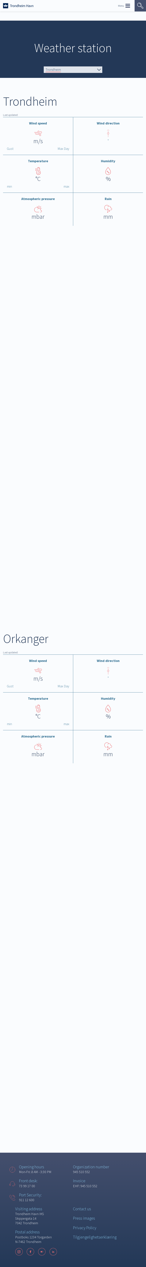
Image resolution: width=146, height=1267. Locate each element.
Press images (84, 1218)
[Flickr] (42, 1252)
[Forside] (18, 5)
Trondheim (53, 69)
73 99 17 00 (27, 1186)
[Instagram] (19, 1252)
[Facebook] (30, 1252)
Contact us (82, 1208)
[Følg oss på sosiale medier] (38, 1252)
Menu (124, 6)
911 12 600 (26, 1200)
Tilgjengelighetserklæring (95, 1237)
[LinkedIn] (53, 1252)
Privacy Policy (84, 1227)
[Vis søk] (140, 5)
